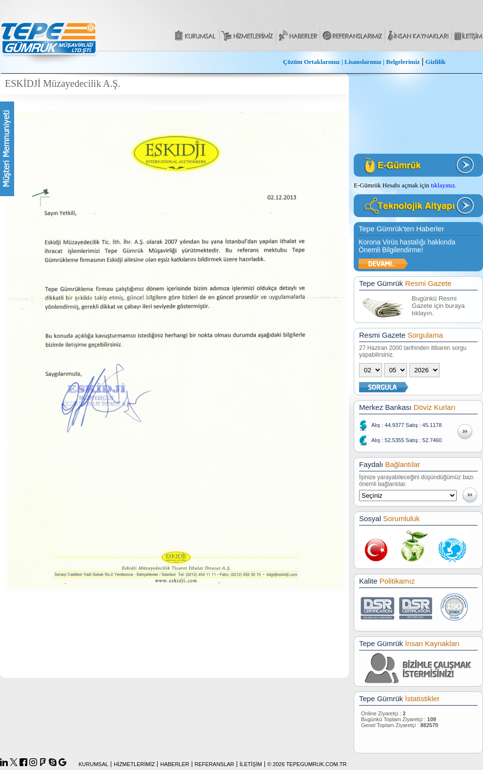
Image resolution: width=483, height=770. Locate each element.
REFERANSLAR (214, 764)
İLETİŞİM (251, 764)
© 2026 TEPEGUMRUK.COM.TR (307, 764)
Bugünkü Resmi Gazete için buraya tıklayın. (438, 306)
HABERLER (174, 764)
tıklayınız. (443, 185)
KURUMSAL (93, 764)
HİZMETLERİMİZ (134, 764)
